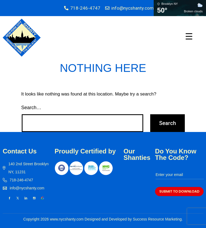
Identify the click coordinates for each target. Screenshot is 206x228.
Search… (31, 107)
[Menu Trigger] (189, 36)
